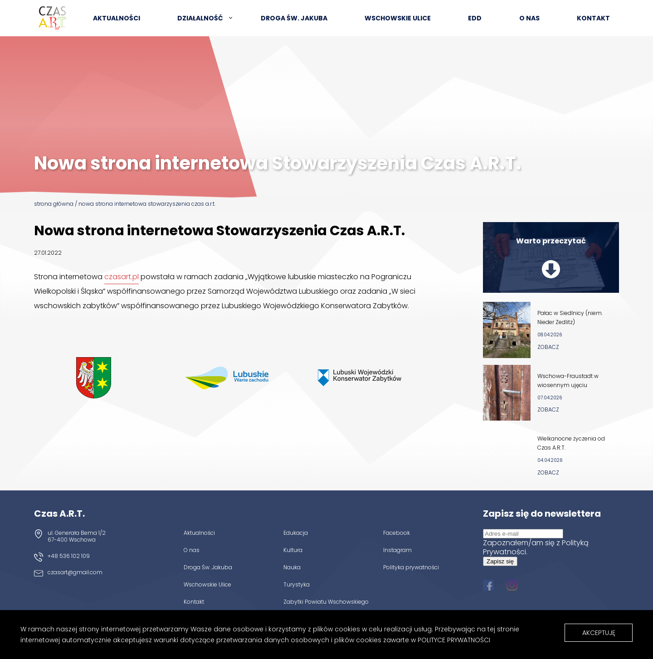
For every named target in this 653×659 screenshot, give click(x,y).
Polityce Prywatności (454, 639)
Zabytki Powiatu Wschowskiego (326, 601)
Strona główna (53, 204)
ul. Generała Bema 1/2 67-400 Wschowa (77, 536)
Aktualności (116, 18)
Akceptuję (598, 632)
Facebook (396, 532)
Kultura (292, 549)
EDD (475, 18)
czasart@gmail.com (75, 572)
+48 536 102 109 (69, 556)
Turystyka (296, 584)
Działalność (200, 18)
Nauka (292, 567)
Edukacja (295, 532)
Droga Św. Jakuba (208, 567)
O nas (529, 18)
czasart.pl (121, 276)
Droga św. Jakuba (294, 18)
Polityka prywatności (411, 567)
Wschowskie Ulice (398, 18)
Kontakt (593, 18)
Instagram (397, 549)
